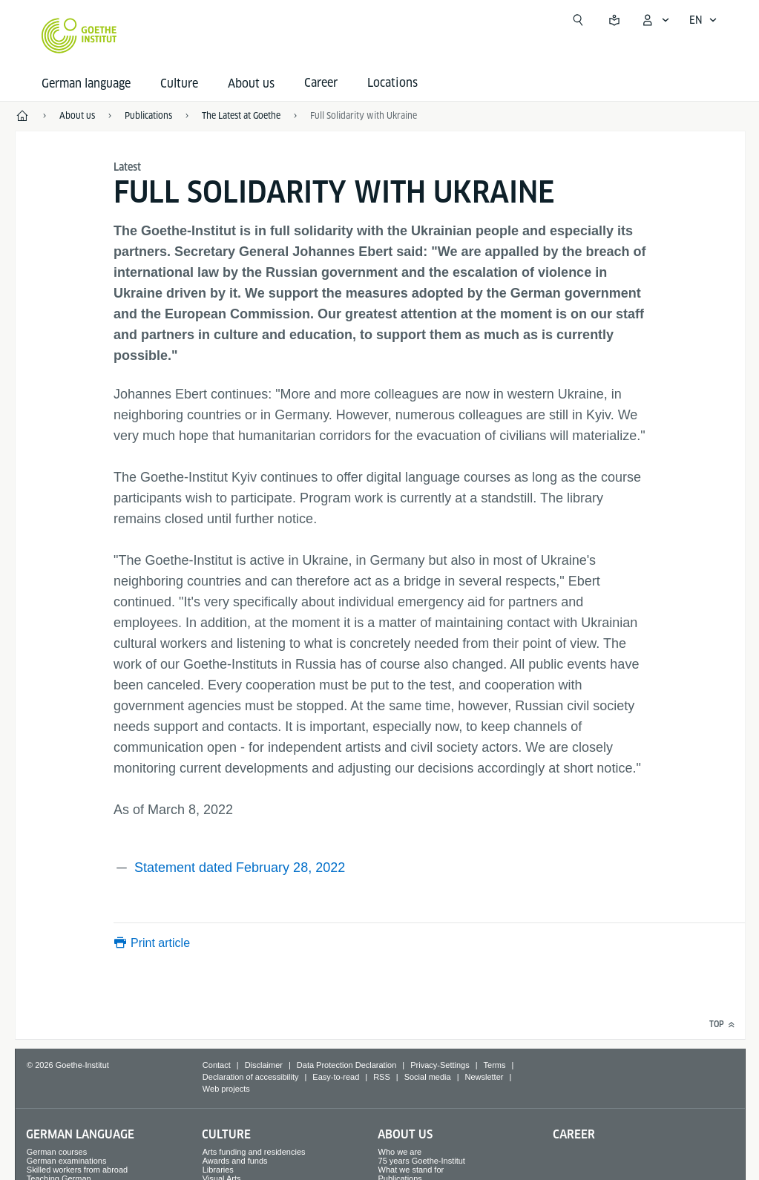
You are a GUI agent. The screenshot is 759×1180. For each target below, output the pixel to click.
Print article (160, 943)
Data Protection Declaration (347, 1065)
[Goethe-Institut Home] (79, 35)
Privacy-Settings (439, 1065)
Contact (217, 1065)
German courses (57, 1151)
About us (251, 83)
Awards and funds (235, 1160)
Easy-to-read (335, 1076)
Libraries (218, 1169)
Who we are (400, 1151)
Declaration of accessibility (251, 1076)
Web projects (226, 1088)
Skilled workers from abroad (77, 1169)
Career (574, 1134)
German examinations (67, 1160)
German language (86, 83)
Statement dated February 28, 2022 (239, 867)
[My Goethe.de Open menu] (655, 20)
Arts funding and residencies (254, 1151)
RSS (381, 1076)
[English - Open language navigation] (703, 20)
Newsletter (484, 1076)
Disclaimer (264, 1065)
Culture (179, 83)
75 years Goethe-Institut (421, 1160)
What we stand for (411, 1169)
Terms (495, 1065)
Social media (427, 1076)
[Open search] (578, 20)
